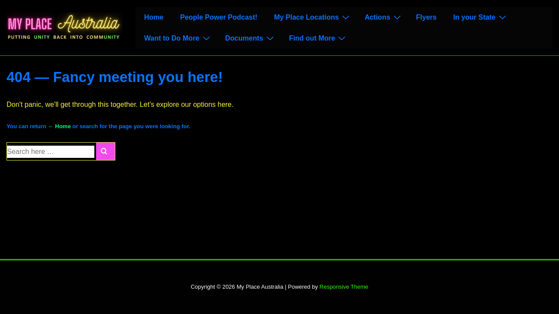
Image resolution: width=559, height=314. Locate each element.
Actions (384, 17)
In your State (480, 17)
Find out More (318, 38)
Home (153, 17)
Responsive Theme (344, 286)
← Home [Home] (59, 126)
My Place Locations (313, 17)
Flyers (426, 17)
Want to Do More (178, 38)
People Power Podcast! (218, 17)
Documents (250, 38)
